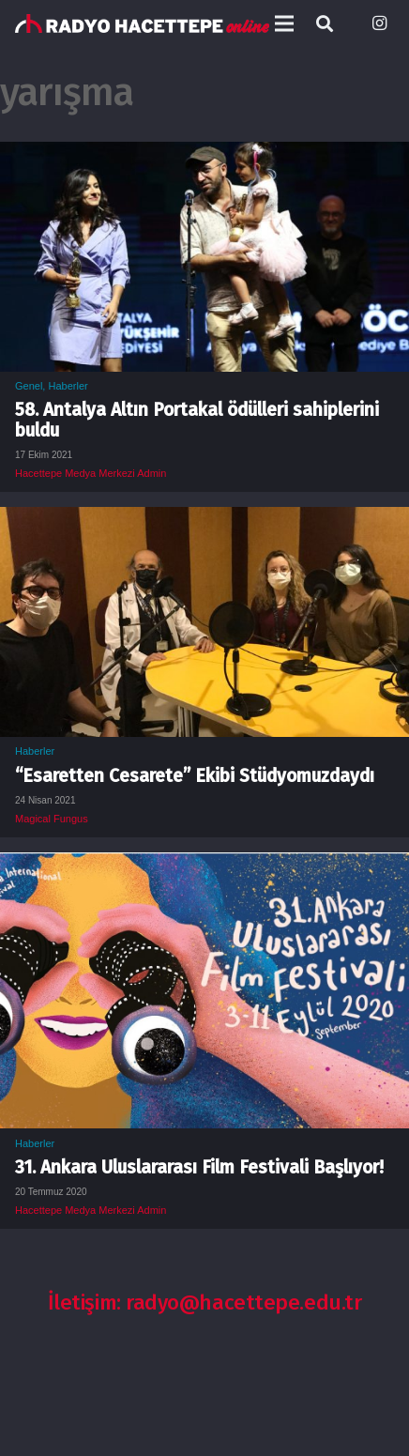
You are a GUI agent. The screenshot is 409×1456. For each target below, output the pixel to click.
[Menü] (284, 23)
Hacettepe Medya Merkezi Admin (90, 473)
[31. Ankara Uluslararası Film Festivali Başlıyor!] (204, 865)
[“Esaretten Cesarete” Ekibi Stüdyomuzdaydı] (204, 520)
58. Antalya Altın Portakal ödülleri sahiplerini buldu (197, 420)
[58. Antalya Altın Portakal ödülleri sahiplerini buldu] (204, 155)
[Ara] (324, 23)
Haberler (67, 385)
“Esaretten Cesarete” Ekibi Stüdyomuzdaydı (194, 776)
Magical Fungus (51, 818)
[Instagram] (379, 23)
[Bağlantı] (142, 23)
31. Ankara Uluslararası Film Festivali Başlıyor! (199, 1167)
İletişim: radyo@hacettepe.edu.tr (205, 1302)
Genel (28, 385)
